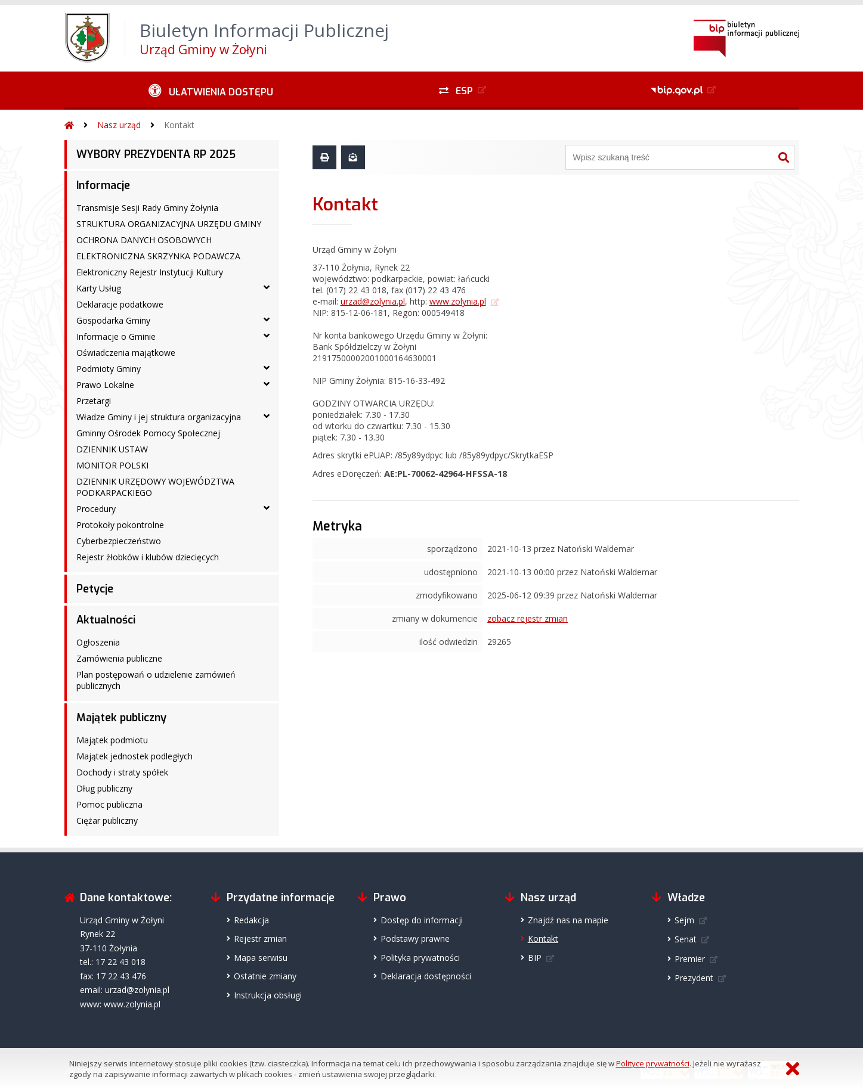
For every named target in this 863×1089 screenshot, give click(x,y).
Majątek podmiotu (112, 740)
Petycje (94, 589)
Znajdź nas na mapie (568, 920)
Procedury (96, 508)
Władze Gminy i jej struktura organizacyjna (158, 417)
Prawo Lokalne (105, 384)
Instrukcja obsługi (268, 995)
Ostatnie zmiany (265, 976)
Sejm (684, 920)
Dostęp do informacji (422, 920)
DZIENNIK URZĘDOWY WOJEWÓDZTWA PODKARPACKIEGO (155, 487)
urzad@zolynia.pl (373, 301)
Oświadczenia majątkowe (125, 352)
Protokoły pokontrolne (120, 524)
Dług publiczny (104, 788)
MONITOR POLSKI (112, 465)
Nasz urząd (119, 125)
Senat (686, 939)
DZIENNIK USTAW (112, 449)
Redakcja (251, 920)
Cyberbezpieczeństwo (118, 541)
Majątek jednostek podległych (134, 756)
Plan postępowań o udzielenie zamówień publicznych (156, 680)
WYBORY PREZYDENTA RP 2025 (156, 154)
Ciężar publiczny (107, 820)
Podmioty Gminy (108, 368)
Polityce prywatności (652, 1063)
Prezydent (694, 977)
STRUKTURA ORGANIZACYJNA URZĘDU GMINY (168, 223)
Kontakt (179, 125)
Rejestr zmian (260, 938)
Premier (690, 958)
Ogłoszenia (98, 642)
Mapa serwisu (260, 957)
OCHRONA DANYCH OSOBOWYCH (144, 240)
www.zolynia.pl (457, 301)
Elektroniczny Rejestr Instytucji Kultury (149, 272)
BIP (535, 957)
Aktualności (105, 620)
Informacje (103, 185)
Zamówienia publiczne (119, 658)
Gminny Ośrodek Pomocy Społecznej (148, 433)
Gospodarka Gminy (113, 320)
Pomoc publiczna (109, 804)
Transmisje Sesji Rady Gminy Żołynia (147, 207)
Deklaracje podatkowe (119, 304)
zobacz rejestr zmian (527, 618)
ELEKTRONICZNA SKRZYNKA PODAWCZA (158, 256)
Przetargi (93, 401)
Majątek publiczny (121, 718)
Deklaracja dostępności (426, 976)
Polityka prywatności (420, 957)
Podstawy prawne (415, 938)
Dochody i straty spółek (122, 772)
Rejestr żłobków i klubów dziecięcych (147, 557)
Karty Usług (98, 288)
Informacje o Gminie (116, 336)
